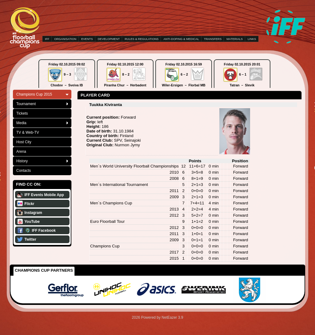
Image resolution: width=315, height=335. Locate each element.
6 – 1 (242, 74)
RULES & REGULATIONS (141, 39)
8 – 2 (126, 74)
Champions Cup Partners (44, 270)
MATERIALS (234, 39)
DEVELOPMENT (109, 39)
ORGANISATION (65, 39)
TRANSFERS (212, 39)
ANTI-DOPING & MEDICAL (181, 39)
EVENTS (87, 39)
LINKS (252, 39)
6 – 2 (184, 74)
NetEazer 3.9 (172, 317)
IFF (47, 39)
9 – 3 (67, 74)
